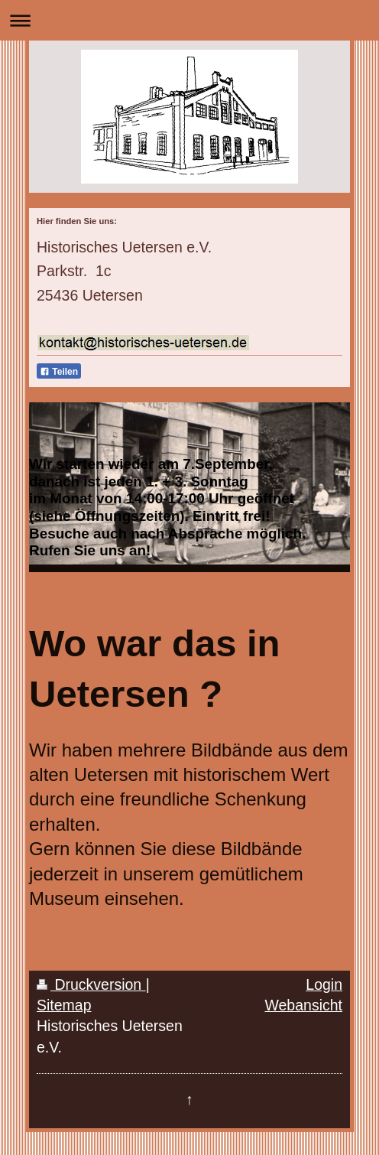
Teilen (59, 371)
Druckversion (91, 984)
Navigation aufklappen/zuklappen (189, 20)
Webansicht (303, 1005)
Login (324, 984)
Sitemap (64, 1005)
